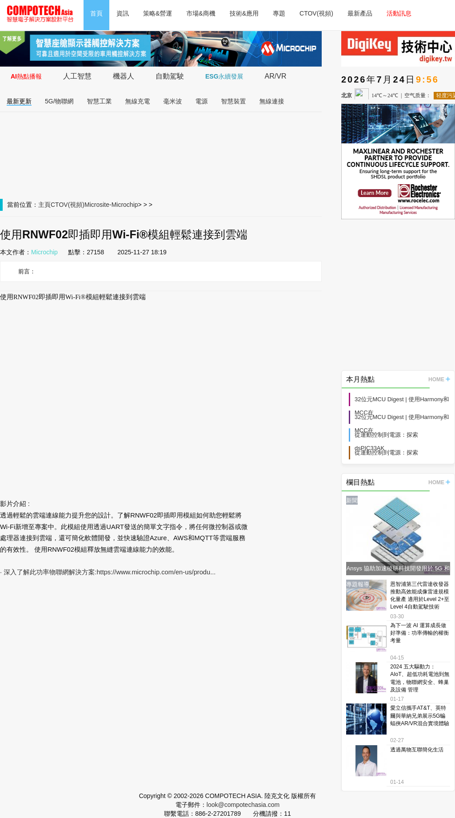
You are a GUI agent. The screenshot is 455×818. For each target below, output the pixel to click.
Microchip (44, 252)
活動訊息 (399, 13)
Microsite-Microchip (111, 204)
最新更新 (19, 101)
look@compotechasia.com (243, 804)
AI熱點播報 (26, 76)
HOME (439, 379)
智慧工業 (99, 101)
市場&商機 (200, 13)
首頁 (96, 13)
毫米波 (173, 101)
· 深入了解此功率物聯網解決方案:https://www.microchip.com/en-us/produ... (108, 572)
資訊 (122, 13)
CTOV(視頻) (316, 13)
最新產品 (359, 13)
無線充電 (137, 101)
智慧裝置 (233, 101)
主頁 (44, 204)
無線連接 (271, 101)
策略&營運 (157, 13)
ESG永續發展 (224, 76)
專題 (279, 13)
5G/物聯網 (59, 101)
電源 (202, 101)
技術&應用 (244, 13)
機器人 (123, 76)
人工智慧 (77, 76)
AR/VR (276, 76)
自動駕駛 (170, 76)
